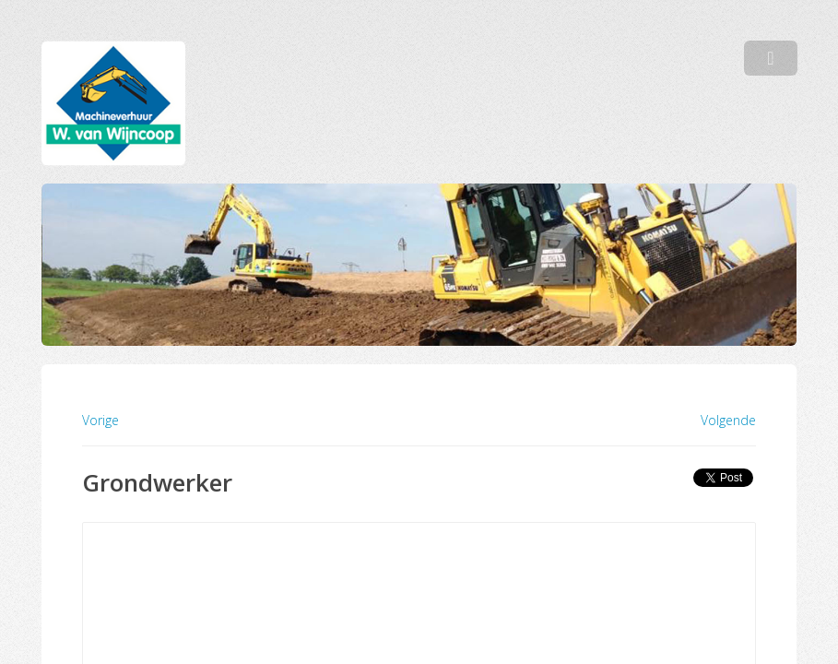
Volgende (728, 420)
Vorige (100, 420)
